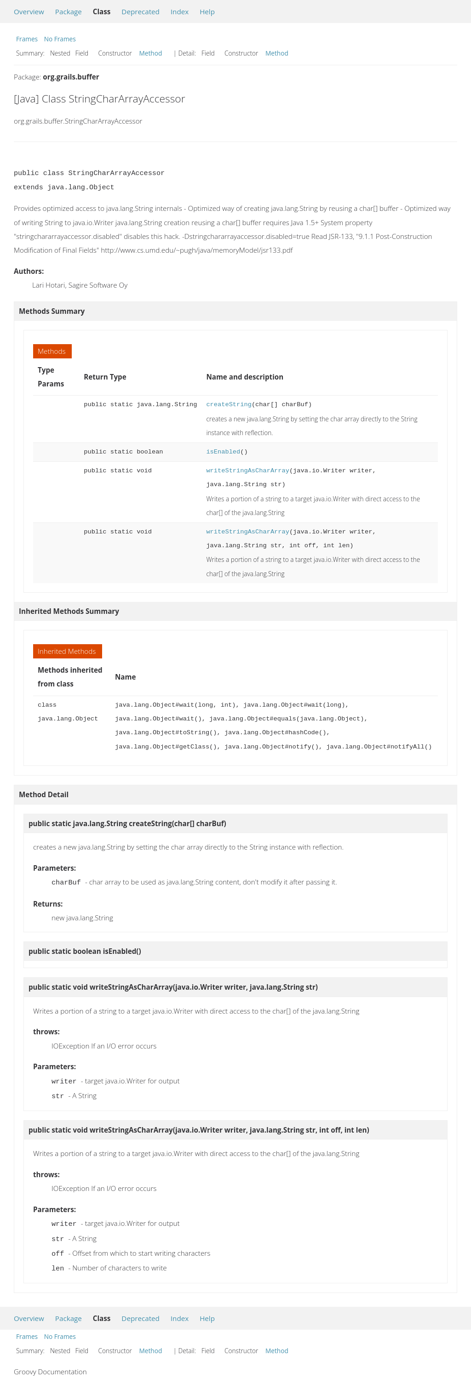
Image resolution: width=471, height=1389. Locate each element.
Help (207, 11)
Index (180, 11)
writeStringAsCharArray (247, 470)
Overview (29, 11)
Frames (27, 38)
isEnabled (223, 452)
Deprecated (140, 11)
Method (150, 53)
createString (228, 404)
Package (68, 11)
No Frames (60, 38)
